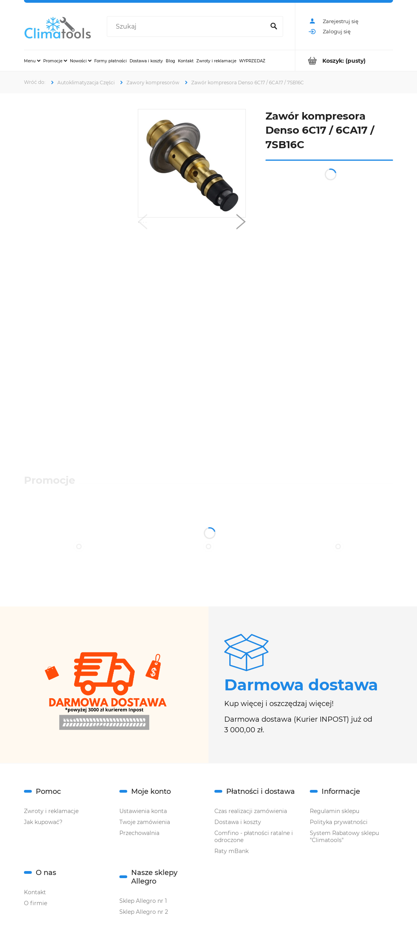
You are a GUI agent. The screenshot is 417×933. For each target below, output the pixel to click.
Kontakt (35, 892)
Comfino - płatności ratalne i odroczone (253, 837)
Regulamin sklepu (334, 811)
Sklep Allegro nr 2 (143, 911)
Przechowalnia (139, 833)
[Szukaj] (274, 27)
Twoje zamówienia (144, 822)
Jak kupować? (43, 822)
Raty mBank (231, 851)
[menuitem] (32, 60)
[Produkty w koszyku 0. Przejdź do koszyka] (344, 60)
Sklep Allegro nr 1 (143, 900)
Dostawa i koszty (237, 822)
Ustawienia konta (143, 811)
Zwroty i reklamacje (51, 811)
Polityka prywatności (339, 822)
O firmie (35, 903)
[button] (142, 223)
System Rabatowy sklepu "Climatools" (344, 837)
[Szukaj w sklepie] (187, 26)
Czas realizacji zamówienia (250, 811)
